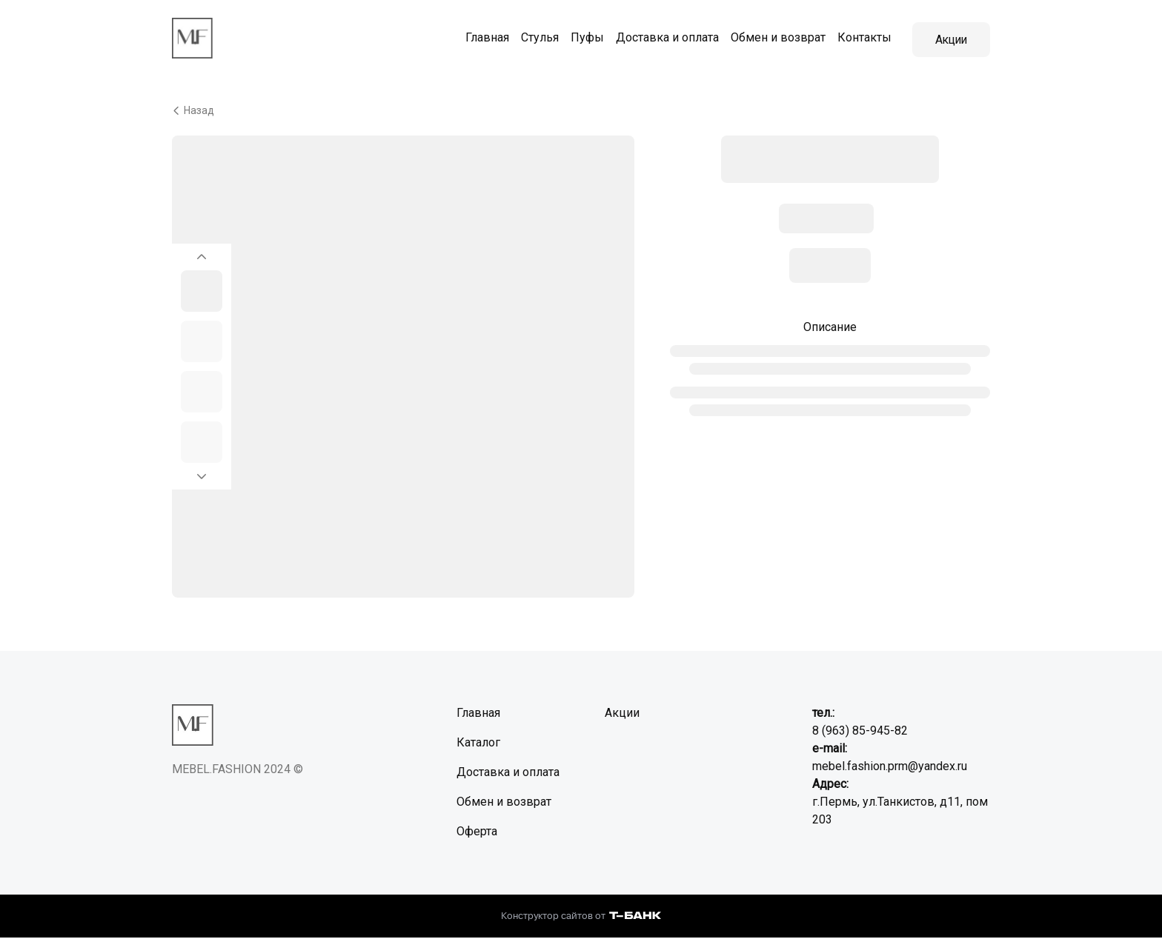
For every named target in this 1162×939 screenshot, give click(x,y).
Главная (484, 38)
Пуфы (584, 38)
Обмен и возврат (775, 38)
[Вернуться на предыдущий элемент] (201, 253)
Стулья (537, 38)
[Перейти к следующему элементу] (201, 481)
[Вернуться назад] (581, 111)
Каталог (478, 743)
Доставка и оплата (664, 38)
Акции (951, 38)
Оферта (476, 832)
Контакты (861, 38)
